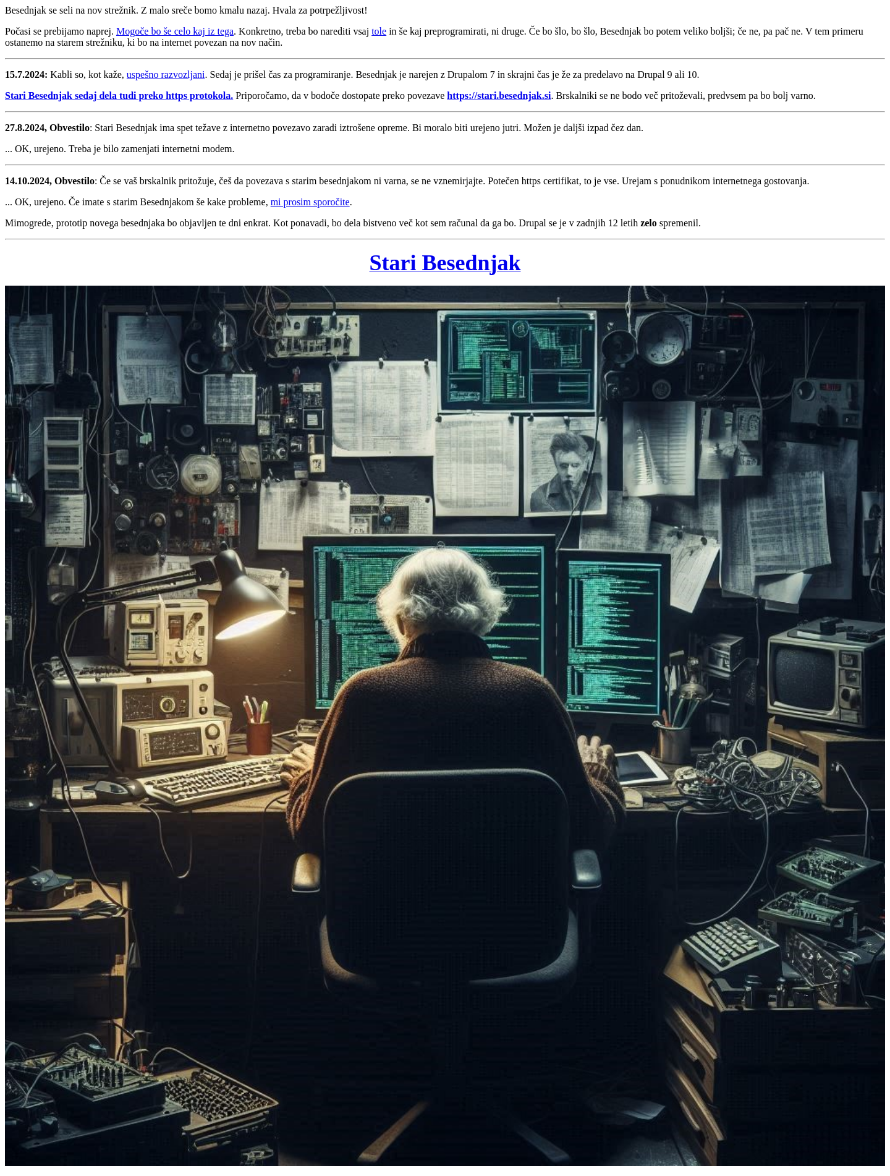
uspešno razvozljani (166, 74)
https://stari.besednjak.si (499, 95)
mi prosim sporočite (310, 202)
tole (378, 31)
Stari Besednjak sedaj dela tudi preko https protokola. (119, 95)
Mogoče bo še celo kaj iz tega (175, 31)
